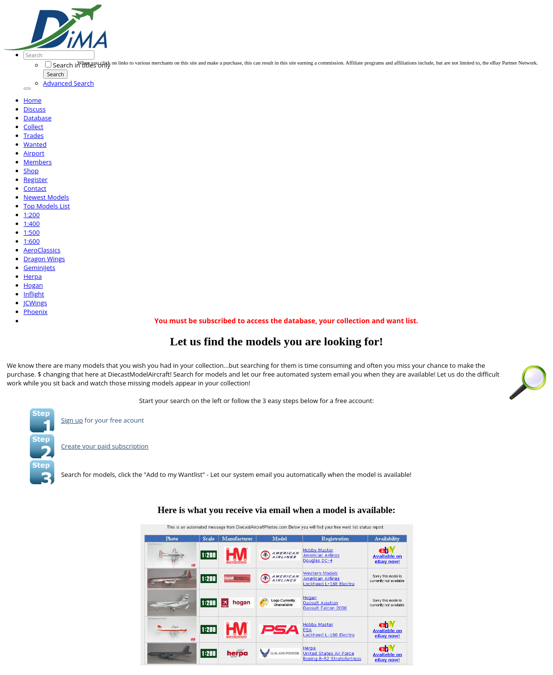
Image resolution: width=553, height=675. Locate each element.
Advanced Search (68, 83)
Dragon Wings (44, 258)
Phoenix (35, 311)
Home (32, 100)
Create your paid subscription (105, 446)
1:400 (31, 223)
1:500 (31, 232)
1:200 (31, 214)
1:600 (31, 241)
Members (37, 162)
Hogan (33, 285)
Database (37, 117)
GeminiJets (39, 267)
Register (35, 179)
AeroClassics (41, 250)
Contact (34, 188)
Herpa (32, 276)
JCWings (35, 302)
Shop (31, 170)
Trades (33, 135)
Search (55, 74)
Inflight (33, 294)
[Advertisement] (255, 38)
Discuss (34, 109)
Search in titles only (77, 65)
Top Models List (46, 206)
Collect (33, 126)
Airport (34, 153)
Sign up (72, 420)
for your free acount (113, 420)
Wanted (34, 144)
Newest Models (46, 197)
